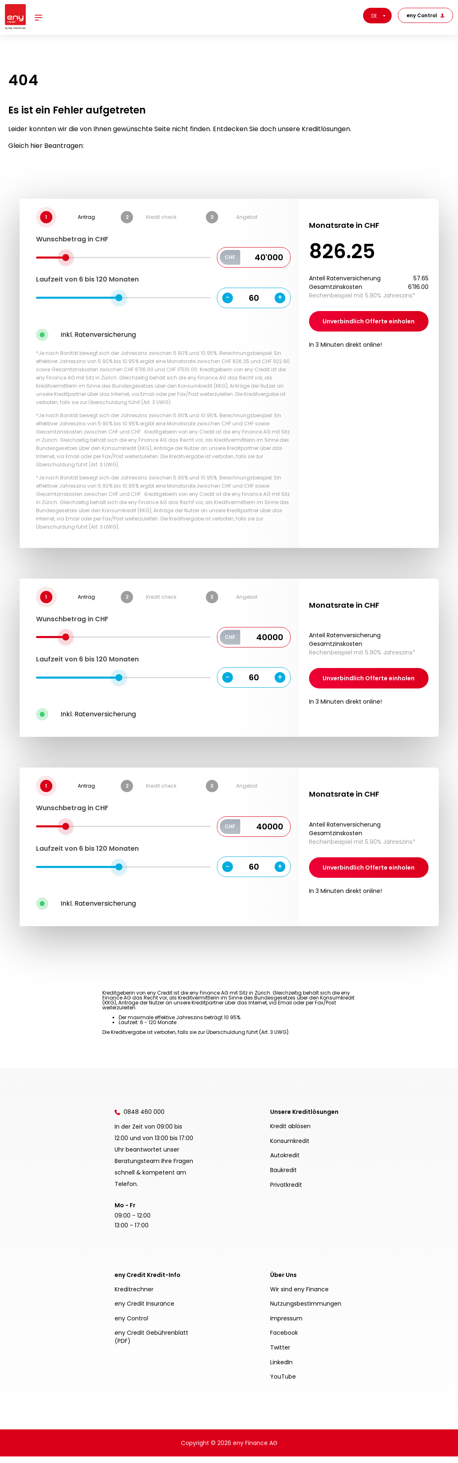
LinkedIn (281, 1369)
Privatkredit (286, 1191)
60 (253, 297)
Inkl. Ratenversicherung (98, 334)
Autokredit (285, 1162)
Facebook (284, 1339)
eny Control (425, 15)
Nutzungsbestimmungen (305, 1310)
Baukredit (283, 1176)
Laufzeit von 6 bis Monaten (87, 279)
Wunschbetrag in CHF (72, 239)
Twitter (280, 1354)
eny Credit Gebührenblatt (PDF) (151, 1343)
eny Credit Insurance (144, 1310)
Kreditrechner (134, 1296)
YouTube (283, 1383)
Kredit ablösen (290, 1133)
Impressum (286, 1325)
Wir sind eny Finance (299, 1296)
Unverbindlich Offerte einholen (369, 321)
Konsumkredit (289, 1147)
